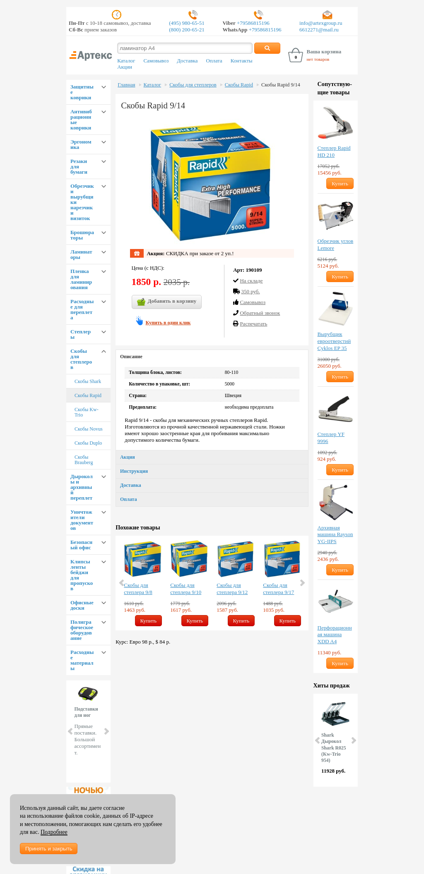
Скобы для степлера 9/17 (278, 588)
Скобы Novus (89, 429)
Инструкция (134, 471)
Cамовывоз (252, 302)
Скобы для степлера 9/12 (232, 588)
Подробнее (54, 832)
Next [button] (301, 582)
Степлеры (80, 334)
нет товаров (317, 59)
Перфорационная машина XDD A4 (335, 635)
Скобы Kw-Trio (87, 412)
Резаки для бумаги (78, 166)
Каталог (126, 61)
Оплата (214, 61)
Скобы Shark (88, 381)
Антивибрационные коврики (81, 119)
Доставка (187, 61)
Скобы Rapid (88, 395)
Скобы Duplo (88, 443)
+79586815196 (253, 23)
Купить (148, 621)
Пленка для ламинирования (81, 279)
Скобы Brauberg (84, 459)
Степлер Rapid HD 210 (334, 151)
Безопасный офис (81, 545)
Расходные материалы (82, 660)
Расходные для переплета (82, 309)
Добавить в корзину (167, 302)
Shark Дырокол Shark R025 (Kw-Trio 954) (333, 748)
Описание (131, 356)
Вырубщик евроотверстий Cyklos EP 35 (334, 341)
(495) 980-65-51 (187, 23)
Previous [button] (122, 582)
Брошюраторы (82, 235)
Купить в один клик (168, 323)
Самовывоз (156, 61)
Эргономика (81, 144)
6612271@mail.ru (319, 29)
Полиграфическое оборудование (81, 630)
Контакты (242, 61)
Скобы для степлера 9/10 (185, 588)
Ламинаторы (81, 254)
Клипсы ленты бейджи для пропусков (81, 574)
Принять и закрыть (48, 848)
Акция (127, 457)
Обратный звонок (260, 313)
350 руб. (250, 291)
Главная (126, 85)
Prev (70, 731)
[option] (143, 583)
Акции (124, 67)
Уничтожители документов (81, 520)
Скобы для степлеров (81, 359)
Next (106, 731)
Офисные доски (82, 605)
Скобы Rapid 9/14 (280, 85)
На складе (251, 281)
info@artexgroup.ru (320, 23)
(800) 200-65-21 (187, 29)
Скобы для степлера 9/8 (138, 588)
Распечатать (253, 324)
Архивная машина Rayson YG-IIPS (335, 534)
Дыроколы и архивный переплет (81, 487)
